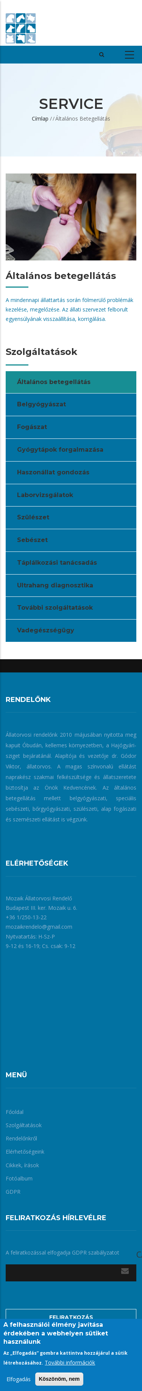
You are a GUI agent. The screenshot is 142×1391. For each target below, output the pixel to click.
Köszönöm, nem (59, 1379)
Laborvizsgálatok (45, 495)
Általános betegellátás (54, 382)
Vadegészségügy (45, 630)
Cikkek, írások (22, 1165)
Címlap (40, 118)
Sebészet (32, 540)
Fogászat (32, 427)
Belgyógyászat (41, 404)
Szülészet (33, 517)
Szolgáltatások (24, 1125)
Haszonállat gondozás (53, 472)
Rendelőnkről (21, 1138)
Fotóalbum (19, 1178)
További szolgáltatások (55, 607)
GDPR (13, 1191)
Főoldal (14, 1111)
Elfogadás (18, 1379)
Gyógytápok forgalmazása (60, 449)
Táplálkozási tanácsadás (57, 562)
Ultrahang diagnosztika (55, 585)
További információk (70, 1362)
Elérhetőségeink (25, 1151)
